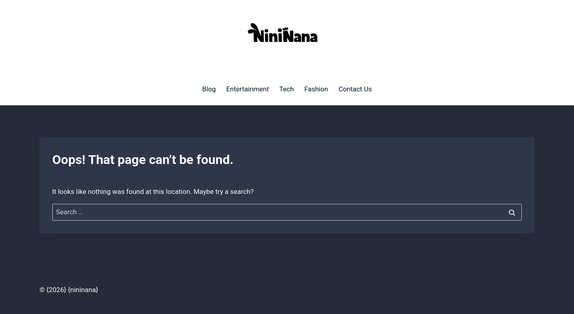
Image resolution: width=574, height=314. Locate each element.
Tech (286, 89)
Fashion (316, 89)
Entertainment (247, 89)
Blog (209, 89)
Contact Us (355, 89)
